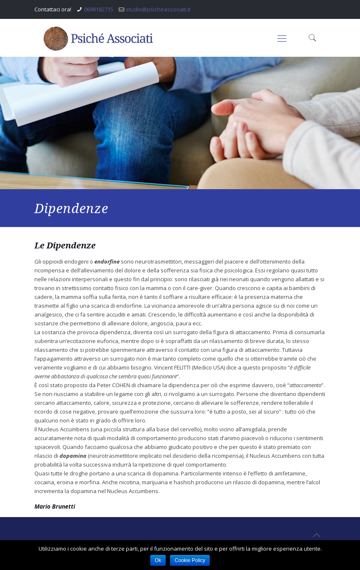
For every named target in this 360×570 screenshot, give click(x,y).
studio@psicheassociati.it (158, 9)
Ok (158, 560)
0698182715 (98, 9)
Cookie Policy (190, 560)
